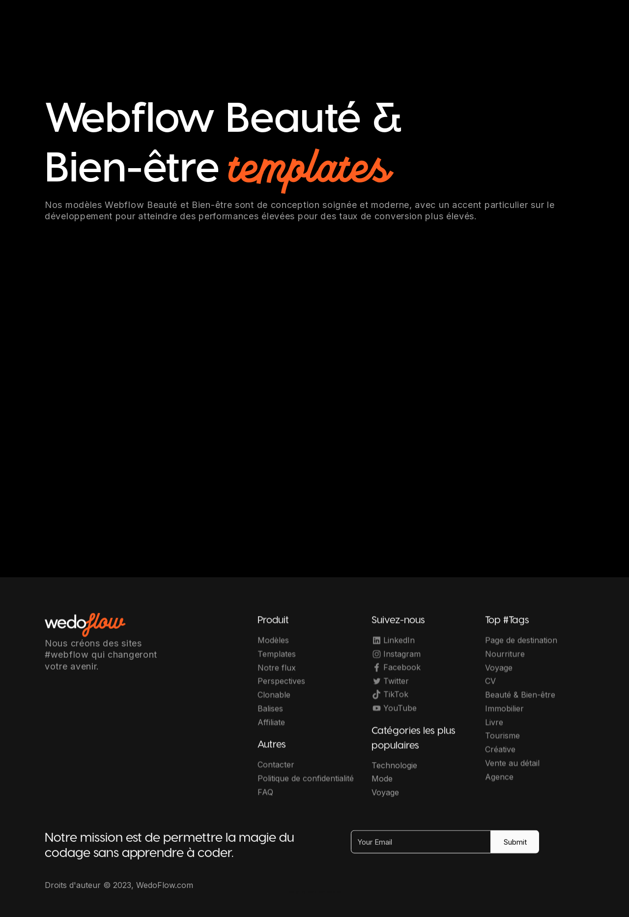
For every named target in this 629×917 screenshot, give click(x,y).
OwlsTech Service (324, 892)
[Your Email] (421, 847)
